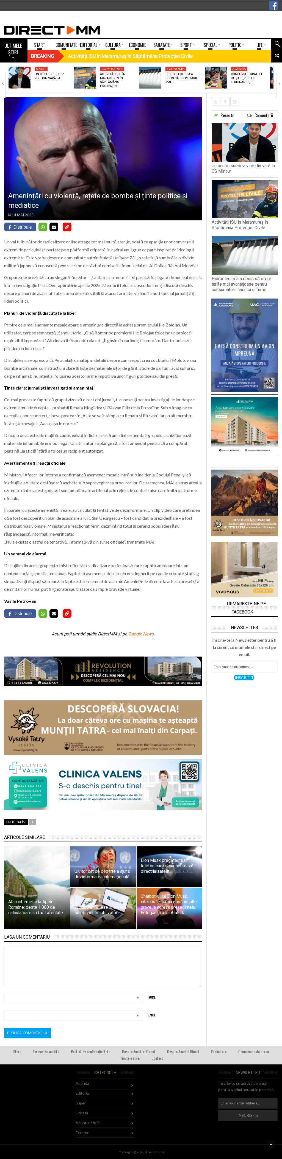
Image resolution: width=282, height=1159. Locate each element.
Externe (82, 1132)
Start (17, 1051)
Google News (141, 634)
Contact (157, 1058)
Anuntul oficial (88, 1122)
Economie (176, 69)
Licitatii (82, 1112)
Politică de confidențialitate (90, 1051)
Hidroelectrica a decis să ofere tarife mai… (182, 78)
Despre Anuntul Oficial (183, 1051)
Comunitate (112, 69)
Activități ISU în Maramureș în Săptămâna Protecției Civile (240, 225)
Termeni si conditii (46, 1051)
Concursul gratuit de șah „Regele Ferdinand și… (246, 78)
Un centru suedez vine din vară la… (49, 76)
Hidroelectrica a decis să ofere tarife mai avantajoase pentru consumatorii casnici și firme (241, 284)
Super (81, 1103)
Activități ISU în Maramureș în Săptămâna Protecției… (112, 80)
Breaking (42, 56)
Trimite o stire (129, 1058)
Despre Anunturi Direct (138, 1051)
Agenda (239, 69)
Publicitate (218, 1051)
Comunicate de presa (253, 1051)
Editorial (83, 1093)
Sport (41, 69)
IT (32, 822)
